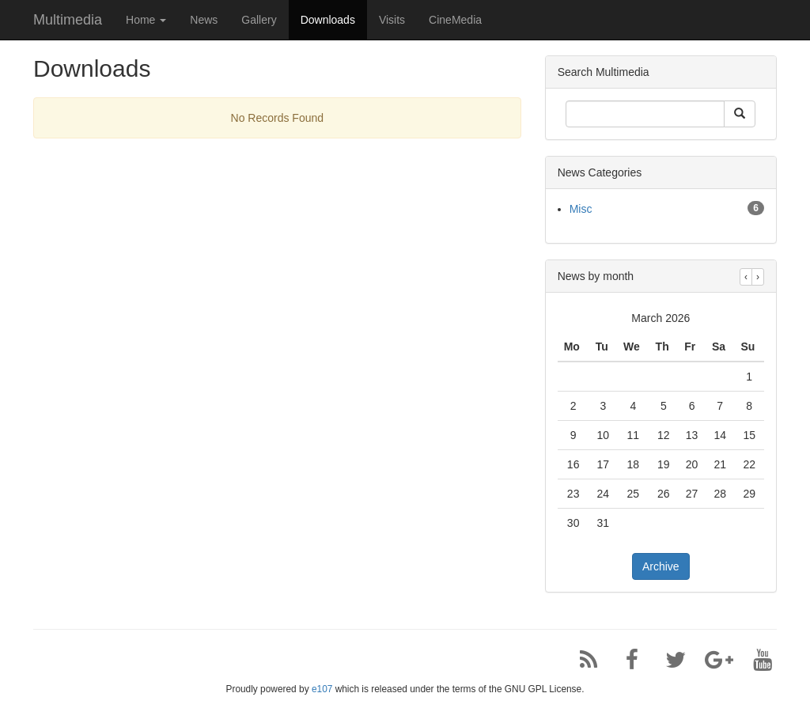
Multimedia (67, 20)
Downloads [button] (328, 19)
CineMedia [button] (455, 19)
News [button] (204, 19)
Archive (660, 566)
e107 (322, 689)
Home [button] (146, 19)
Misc (581, 209)
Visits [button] (392, 19)
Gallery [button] (258, 19)
